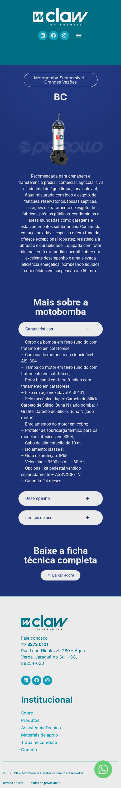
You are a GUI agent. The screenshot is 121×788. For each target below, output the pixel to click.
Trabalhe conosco (39, 742)
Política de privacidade (44, 783)
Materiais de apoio (39, 735)
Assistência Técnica (41, 727)
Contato (29, 749)
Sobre (27, 713)
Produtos (30, 720)
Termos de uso (13, 783)
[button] (78, 35)
